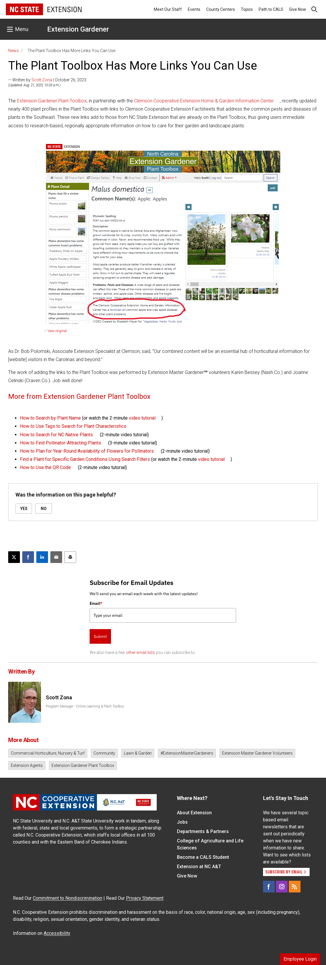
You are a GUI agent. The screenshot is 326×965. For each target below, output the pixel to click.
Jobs (182, 822)
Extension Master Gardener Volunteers (257, 753)
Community (104, 753)
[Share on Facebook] (28, 557)
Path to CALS (271, 9)
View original (57, 331)
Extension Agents (27, 765)
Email (96, 603)
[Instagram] (282, 886)
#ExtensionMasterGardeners (187, 753)
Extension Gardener (78, 29)
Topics (247, 9)
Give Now (297, 9)
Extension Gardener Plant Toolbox (52, 101)
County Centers (220, 9)
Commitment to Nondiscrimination (67, 898)
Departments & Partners (203, 831)
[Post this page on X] (14, 557)
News (13, 50)
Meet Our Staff (168, 9)
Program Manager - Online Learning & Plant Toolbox (85, 706)
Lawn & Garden (138, 753)
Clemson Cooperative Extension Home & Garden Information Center (204, 101)
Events (194, 9)
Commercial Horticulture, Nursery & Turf (48, 753)
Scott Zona (41, 80)
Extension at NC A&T (199, 866)
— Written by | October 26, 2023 (47, 80)
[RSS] (295, 886)
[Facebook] (269, 886)
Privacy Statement (144, 898)
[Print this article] (70, 557)
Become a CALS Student (203, 857)
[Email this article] (56, 557)
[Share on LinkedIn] (42, 557)
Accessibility (57, 933)
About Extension (194, 812)
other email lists (140, 652)
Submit (100, 636)
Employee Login (300, 959)
